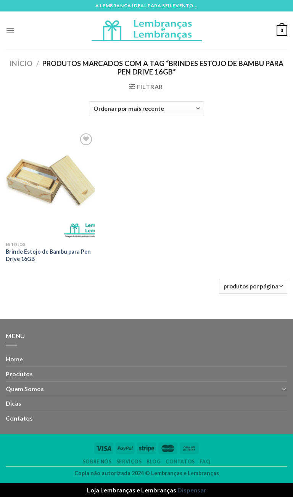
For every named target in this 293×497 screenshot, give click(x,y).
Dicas (13, 403)
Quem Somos (25, 388)
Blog (153, 462)
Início (21, 63)
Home (14, 359)
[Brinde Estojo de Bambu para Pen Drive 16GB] (50, 184)
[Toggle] (284, 388)
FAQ (205, 462)
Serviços (129, 462)
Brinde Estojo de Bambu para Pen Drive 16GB (48, 255)
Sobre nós (97, 462)
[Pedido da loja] (146, 108)
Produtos (19, 373)
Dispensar (191, 490)
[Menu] (10, 30)
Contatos (19, 418)
